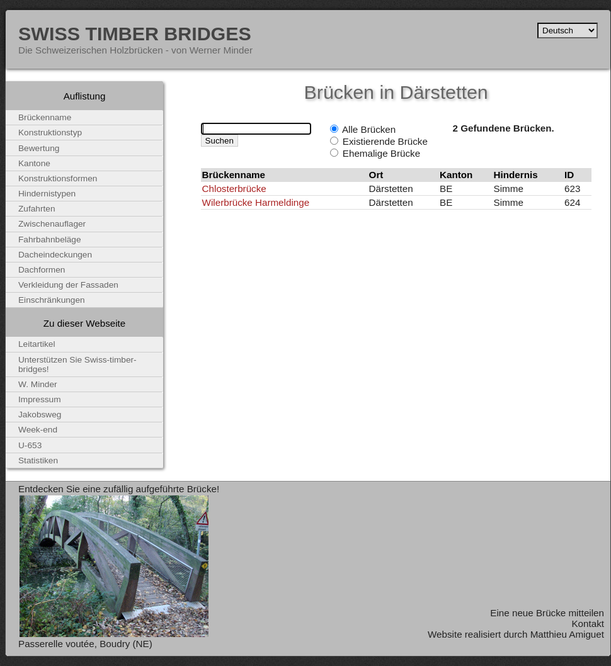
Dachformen (41, 269)
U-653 (30, 445)
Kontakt (587, 623)
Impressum (39, 399)
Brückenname (44, 117)
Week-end (37, 429)
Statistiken (38, 460)
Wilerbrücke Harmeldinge (256, 202)
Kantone (34, 163)
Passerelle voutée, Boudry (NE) (85, 643)
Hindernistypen (47, 193)
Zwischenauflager (52, 224)
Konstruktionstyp (50, 132)
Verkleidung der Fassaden (68, 285)
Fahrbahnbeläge (49, 239)
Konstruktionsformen (57, 178)
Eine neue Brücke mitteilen (547, 612)
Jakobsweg (39, 414)
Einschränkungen (51, 300)
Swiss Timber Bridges (134, 33)
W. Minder (37, 384)
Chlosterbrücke (234, 188)
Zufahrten (36, 208)
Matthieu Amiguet (567, 634)
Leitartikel (36, 344)
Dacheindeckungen (55, 254)
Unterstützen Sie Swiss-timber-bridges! (77, 364)
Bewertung (38, 148)
